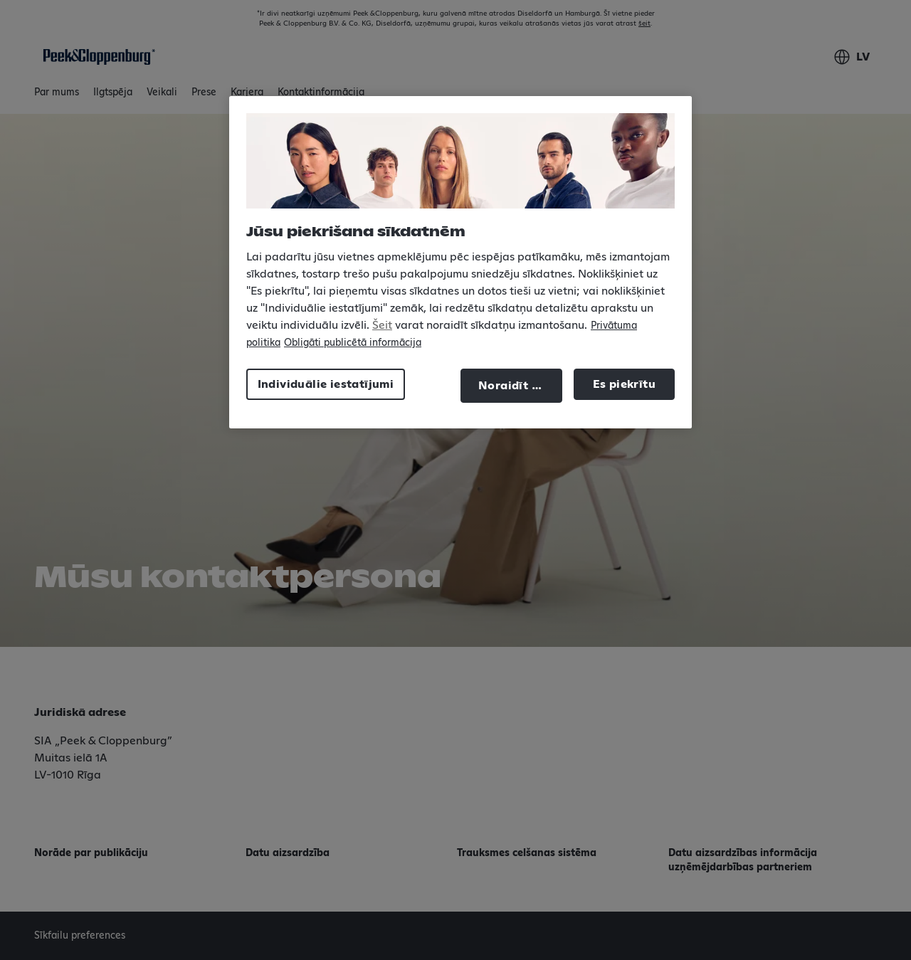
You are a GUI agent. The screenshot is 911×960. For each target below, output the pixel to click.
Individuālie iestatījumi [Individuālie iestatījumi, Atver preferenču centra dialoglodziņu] (326, 384)
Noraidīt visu (516, 385)
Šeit (382, 325)
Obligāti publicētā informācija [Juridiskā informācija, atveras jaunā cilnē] (352, 343)
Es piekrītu (624, 384)
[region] (460, 262)
